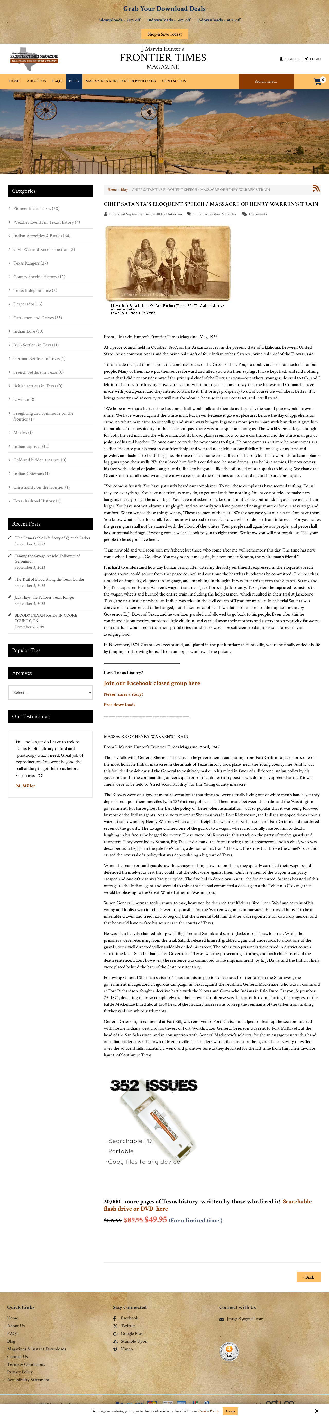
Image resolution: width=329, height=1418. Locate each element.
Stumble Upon (130, 1339)
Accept (230, 1411)
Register (290, 59)
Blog (124, 189)
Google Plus (127, 1332)
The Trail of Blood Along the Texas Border (49, 579)
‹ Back (308, 1275)
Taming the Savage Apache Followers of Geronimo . (47, 558)
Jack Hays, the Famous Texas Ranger (45, 597)
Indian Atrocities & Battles (214, 214)
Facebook (125, 1316)
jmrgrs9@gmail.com (241, 1317)
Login (313, 59)
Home (112, 189)
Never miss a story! (123, 694)
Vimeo (123, 1347)
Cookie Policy (208, 1411)
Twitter (124, 1324)
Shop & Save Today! (165, 34)
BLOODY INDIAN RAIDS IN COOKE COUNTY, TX (46, 618)
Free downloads (119, 705)
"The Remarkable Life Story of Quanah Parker (52, 538)
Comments (258, 214)
